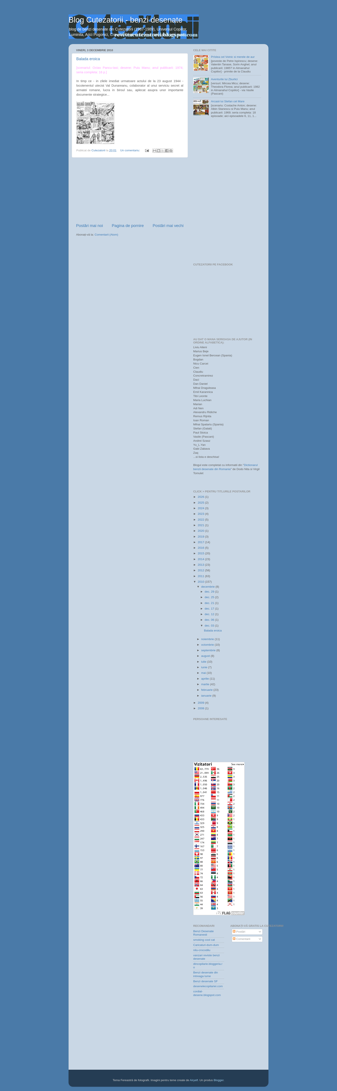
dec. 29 (210, 591)
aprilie (205, 678)
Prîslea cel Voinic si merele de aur (232, 56)
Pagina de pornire (128, 225)
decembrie (208, 586)
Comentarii (241, 939)
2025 (201, 502)
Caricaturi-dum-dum (206, 945)
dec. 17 (210, 608)
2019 (201, 536)
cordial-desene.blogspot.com (207, 993)
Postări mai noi (89, 225)
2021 (201, 525)
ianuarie (206, 695)
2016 (201, 547)
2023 (201, 513)
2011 (201, 576)
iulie (204, 661)
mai (204, 672)
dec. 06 (210, 619)
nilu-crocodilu (201, 950)
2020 (201, 530)
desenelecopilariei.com (208, 986)
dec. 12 (210, 614)
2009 (201, 702)
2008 (201, 708)
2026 (201, 496)
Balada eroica (88, 59)
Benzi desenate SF (205, 981)
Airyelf (194, 1080)
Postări (239, 931)
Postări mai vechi (168, 225)
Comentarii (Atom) (106, 234)
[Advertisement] (130, 190)
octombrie (208, 644)
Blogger (219, 1080)
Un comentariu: (130, 150)
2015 (201, 553)
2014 (201, 559)
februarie (207, 689)
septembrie (208, 650)
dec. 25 (210, 597)
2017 (201, 542)
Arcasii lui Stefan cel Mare (227, 101)
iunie (204, 667)
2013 (201, 564)
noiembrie (208, 639)
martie (205, 684)
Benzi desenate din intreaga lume (205, 974)
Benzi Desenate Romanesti (203, 933)
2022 (201, 519)
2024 (201, 508)
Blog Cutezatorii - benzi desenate (125, 19)
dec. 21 (210, 603)
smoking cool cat (204, 939)
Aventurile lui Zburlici (224, 79)
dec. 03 (210, 625)
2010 (201, 581)
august (206, 655)
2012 (201, 570)
